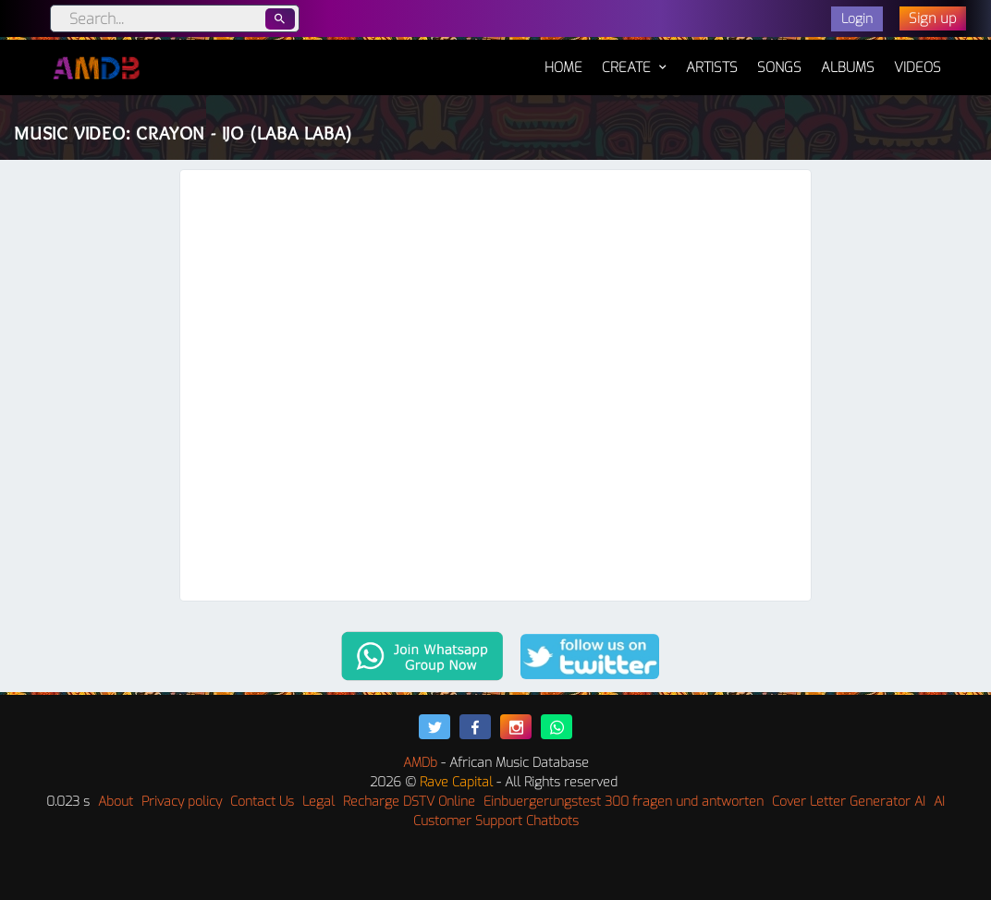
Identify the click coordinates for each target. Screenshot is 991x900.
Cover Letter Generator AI (848, 801)
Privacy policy (181, 801)
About (115, 801)
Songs (779, 67)
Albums (848, 67)
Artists (712, 67)
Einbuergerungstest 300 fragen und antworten (623, 801)
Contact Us (262, 801)
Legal (318, 801)
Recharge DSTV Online (409, 801)
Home (563, 58)
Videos (917, 67)
